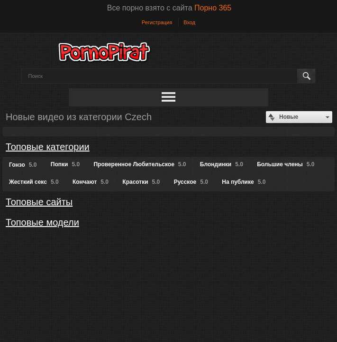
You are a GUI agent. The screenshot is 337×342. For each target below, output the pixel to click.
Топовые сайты (39, 202)
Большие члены (285, 164)
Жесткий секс (34, 182)
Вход (189, 22)
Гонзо (22, 165)
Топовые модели (42, 222)
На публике (243, 182)
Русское (191, 182)
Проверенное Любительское (139, 164)
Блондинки (221, 164)
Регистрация (157, 22)
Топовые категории (48, 147)
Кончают (91, 182)
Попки (65, 164)
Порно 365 (212, 8)
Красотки (141, 182)
